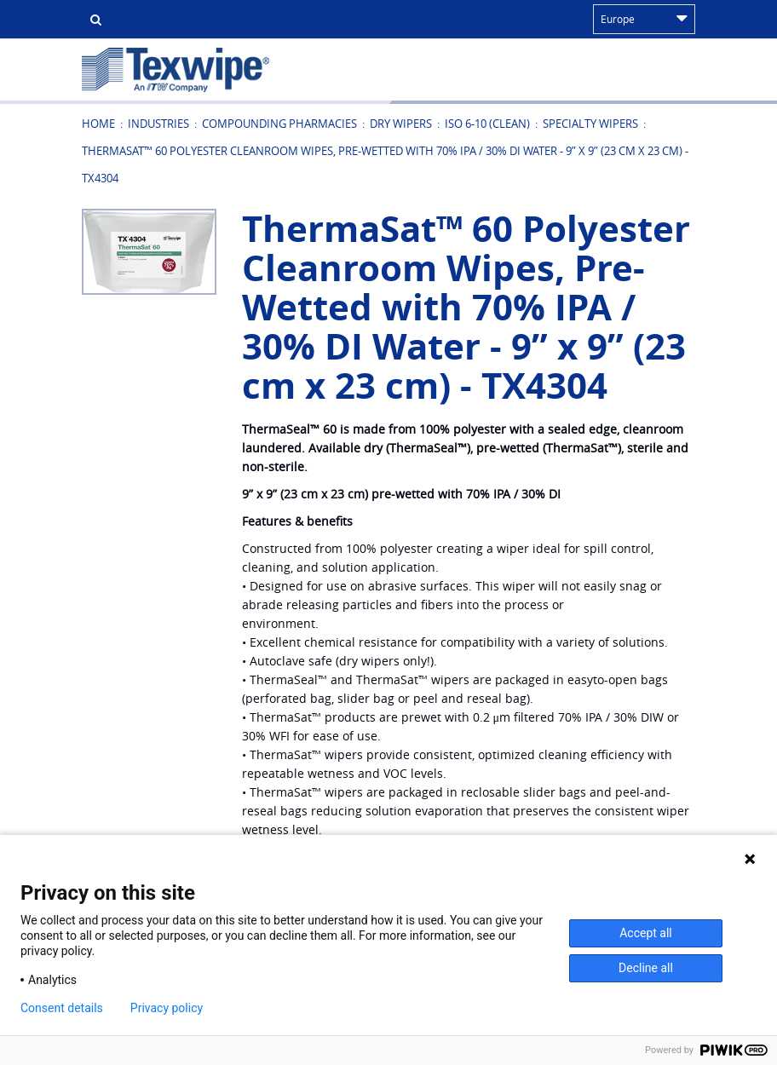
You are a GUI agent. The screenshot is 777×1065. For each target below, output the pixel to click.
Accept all (645, 933)
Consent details (61, 1008)
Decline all (646, 968)
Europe (644, 18)
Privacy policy (166, 1008)
